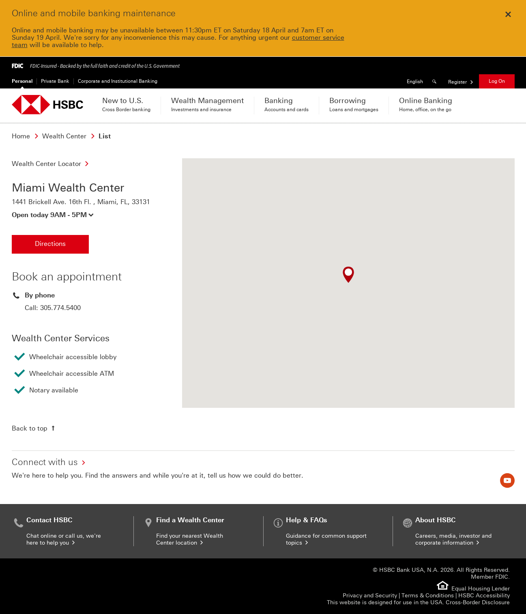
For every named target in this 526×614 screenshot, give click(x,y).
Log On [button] (497, 81)
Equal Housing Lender (480, 588)
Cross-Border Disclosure (478, 602)
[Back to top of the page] (34, 428)
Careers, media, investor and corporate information (453, 539)
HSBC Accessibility (484, 595)
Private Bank (55, 81)
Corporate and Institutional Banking (117, 81)
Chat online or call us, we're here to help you (63, 539)
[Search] (435, 81)
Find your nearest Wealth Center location (189, 539)
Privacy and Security (370, 595)
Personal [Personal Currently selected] (22, 81)
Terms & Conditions (427, 595)
